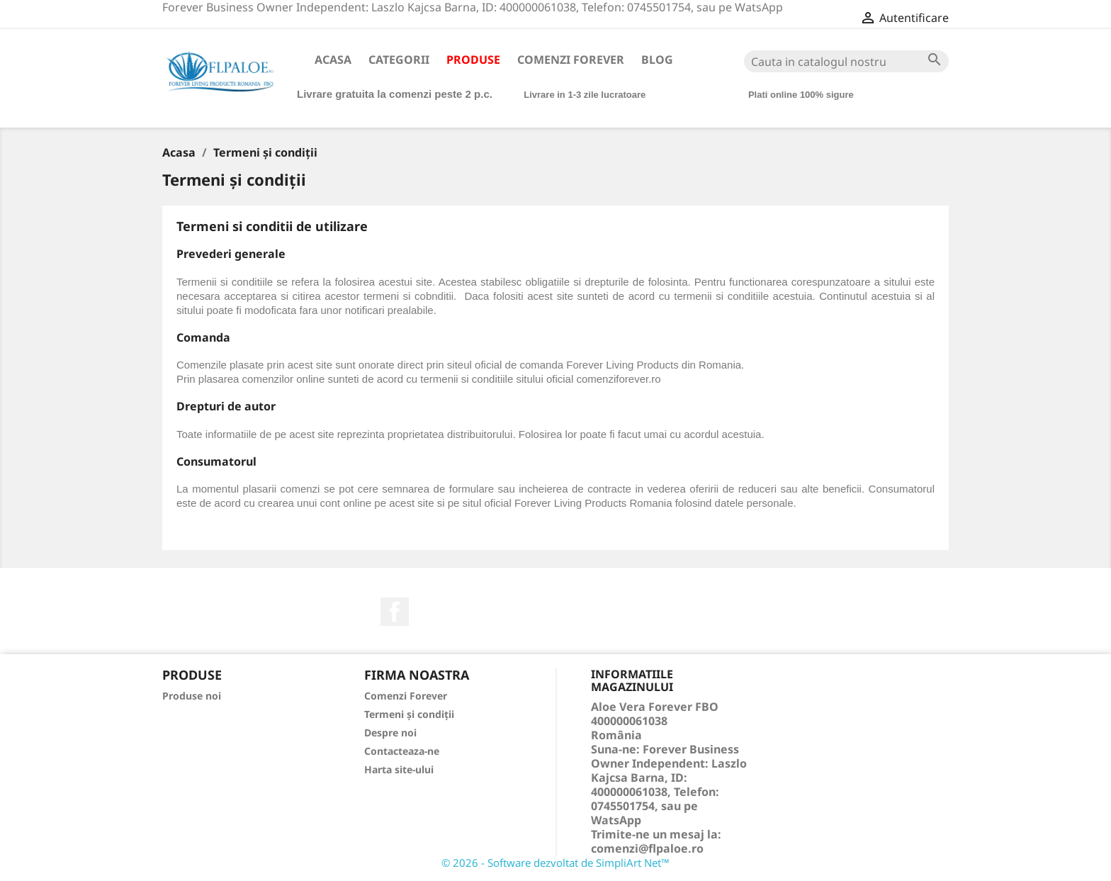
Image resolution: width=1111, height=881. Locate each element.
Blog (657, 59)
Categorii (398, 59)
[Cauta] (846, 61)
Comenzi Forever (570, 59)
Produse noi (191, 695)
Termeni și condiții (409, 714)
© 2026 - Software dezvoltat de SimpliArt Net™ (555, 862)
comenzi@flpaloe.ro (647, 848)
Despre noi (390, 732)
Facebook (394, 611)
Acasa (333, 59)
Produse (473, 59)
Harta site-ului (399, 769)
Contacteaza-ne (401, 751)
